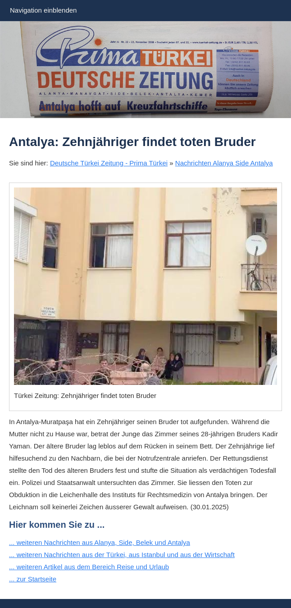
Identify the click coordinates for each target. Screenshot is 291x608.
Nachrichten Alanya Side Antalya (224, 163)
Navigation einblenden (43, 10)
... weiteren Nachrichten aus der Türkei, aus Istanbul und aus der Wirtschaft (122, 554)
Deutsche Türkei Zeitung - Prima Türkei (109, 163)
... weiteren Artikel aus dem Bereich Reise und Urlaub (89, 567)
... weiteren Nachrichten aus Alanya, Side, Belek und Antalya (99, 542)
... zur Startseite (32, 579)
